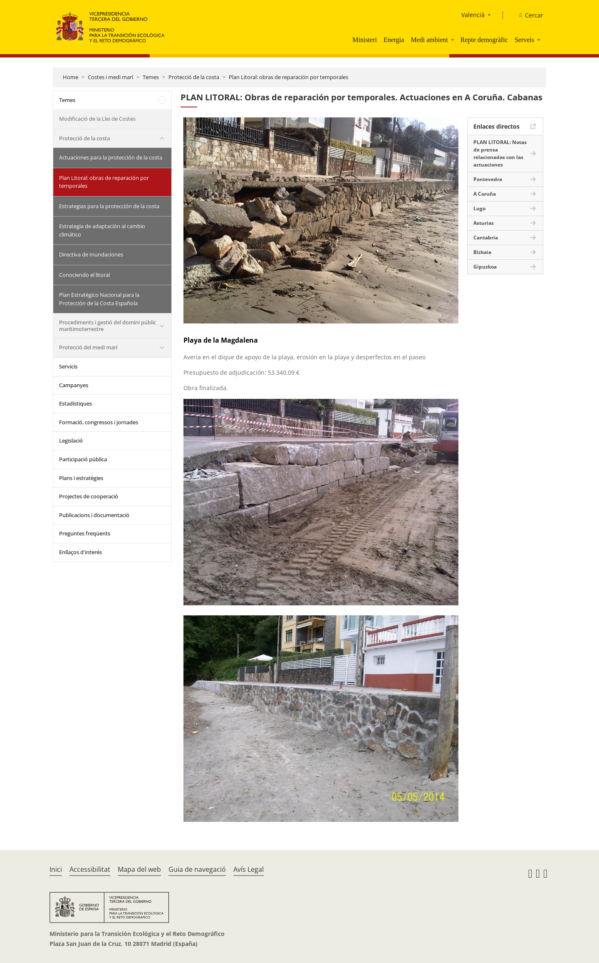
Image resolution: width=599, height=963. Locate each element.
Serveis (524, 39)
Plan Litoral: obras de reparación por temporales (288, 77)
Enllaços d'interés (80, 552)
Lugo (479, 208)
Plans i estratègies (81, 478)
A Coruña (484, 193)
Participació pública (83, 459)
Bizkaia (482, 252)
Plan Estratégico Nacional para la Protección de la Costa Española (99, 299)
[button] (453, 39)
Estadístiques (75, 403)
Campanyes (73, 385)
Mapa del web (139, 869)
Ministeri (364, 39)
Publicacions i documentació (94, 515)
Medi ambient (429, 39)
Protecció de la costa (193, 77)
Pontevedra (487, 179)
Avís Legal (248, 869)
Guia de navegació (197, 869)
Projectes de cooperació (88, 496)
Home (70, 77)
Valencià (473, 15)
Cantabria (485, 237)
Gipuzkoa (485, 266)
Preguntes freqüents (84, 533)
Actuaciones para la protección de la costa (110, 157)
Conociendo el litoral (84, 275)
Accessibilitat (89, 869)
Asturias (483, 222)
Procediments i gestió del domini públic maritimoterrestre (107, 326)
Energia (394, 39)
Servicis (68, 366)
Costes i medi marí (110, 77)
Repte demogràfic (484, 39)
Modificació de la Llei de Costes (97, 118)
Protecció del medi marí (88, 347)
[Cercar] (528, 15)
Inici (56, 869)
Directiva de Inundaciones (91, 254)
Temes (151, 77)
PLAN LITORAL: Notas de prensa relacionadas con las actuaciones (500, 153)
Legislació (71, 440)
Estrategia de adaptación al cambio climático (102, 230)
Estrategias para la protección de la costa (109, 206)
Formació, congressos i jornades (98, 422)
